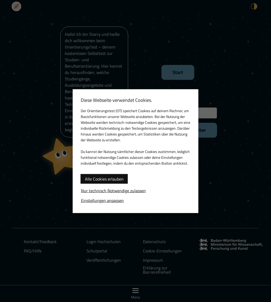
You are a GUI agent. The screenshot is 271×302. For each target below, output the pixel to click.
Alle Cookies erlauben (104, 179)
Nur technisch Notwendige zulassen (113, 190)
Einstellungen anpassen (102, 200)
